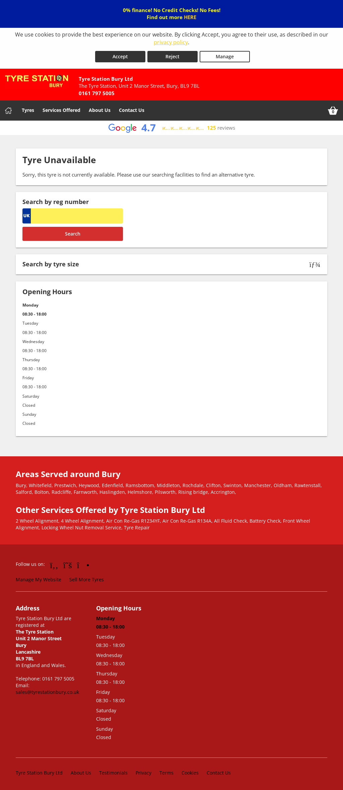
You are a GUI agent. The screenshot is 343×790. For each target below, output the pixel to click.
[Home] (8, 109)
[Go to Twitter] (67, 563)
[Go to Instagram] (83, 563)
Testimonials (113, 771)
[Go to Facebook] (54, 563)
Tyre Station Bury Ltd (39, 771)
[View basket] (333, 109)
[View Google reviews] (171, 126)
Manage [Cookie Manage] (225, 55)
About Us (100, 109)
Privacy (143, 771)
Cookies (190, 771)
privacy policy (171, 42)
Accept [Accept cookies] (120, 55)
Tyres (28, 109)
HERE (190, 17)
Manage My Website (38, 578)
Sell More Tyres (86, 578)
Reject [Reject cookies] (172, 55)
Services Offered (61, 109)
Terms (166, 771)
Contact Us (131, 109)
